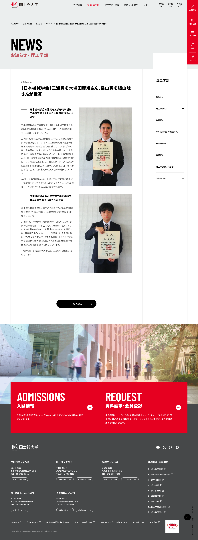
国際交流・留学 (131, 8)
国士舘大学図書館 (155, 469)
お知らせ (159, 97)
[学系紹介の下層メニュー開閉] (182, 120)
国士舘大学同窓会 (155, 512)
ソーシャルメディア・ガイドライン (113, 522)
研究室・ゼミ (161, 143)
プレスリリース (32, 522)
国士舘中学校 (153, 501)
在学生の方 (170, 8)
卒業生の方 (179, 8)
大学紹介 (77, 8)
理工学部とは (162, 108)
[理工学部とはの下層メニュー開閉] (182, 108)
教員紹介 (160, 155)
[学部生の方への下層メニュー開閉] (182, 178)
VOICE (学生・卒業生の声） (167, 131)
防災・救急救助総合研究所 (158, 474)
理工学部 (162, 80)
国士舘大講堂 (153, 485)
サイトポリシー (138, 522)
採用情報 (153, 522)
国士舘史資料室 (154, 480)
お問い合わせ (193, 341)
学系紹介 (160, 120)
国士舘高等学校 (154, 496)
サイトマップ (16, 522)
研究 (146, 8)
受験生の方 (161, 8)
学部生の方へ (162, 178)
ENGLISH (193, 321)
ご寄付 (193, 330)
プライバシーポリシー (83, 522)
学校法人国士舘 (154, 490)
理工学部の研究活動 (164, 166)
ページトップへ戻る (187, 523)
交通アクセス (17, 479)
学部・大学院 (93, 8)
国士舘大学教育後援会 (157, 507)
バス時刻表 (82, 479)
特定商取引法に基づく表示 (57, 522)
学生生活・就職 (112, 8)
